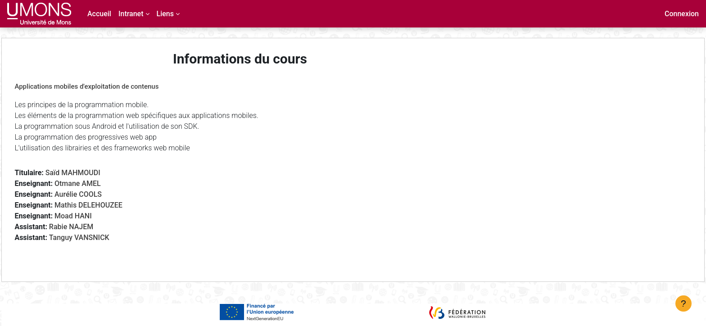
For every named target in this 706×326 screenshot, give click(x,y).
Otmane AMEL (98, 183)
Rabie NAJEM (91, 226)
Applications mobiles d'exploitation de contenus (107, 86)
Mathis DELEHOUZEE (109, 205)
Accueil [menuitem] (99, 13)
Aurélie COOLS (98, 194)
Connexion (682, 13)
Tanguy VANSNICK (99, 237)
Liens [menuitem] (165, 13)
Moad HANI (93, 216)
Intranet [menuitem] (131, 13)
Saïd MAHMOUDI (92, 172)
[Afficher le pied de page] (683, 303)
